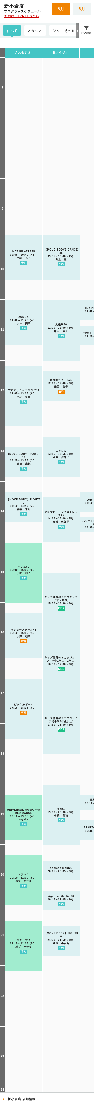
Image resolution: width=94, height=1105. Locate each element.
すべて (12, 31)
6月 (82, 9)
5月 (61, 9)
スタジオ (35, 31)
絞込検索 (86, 33)
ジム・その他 (64, 31)
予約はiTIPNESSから (21, 16)
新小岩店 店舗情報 (22, 1099)
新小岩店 (14, 6)
